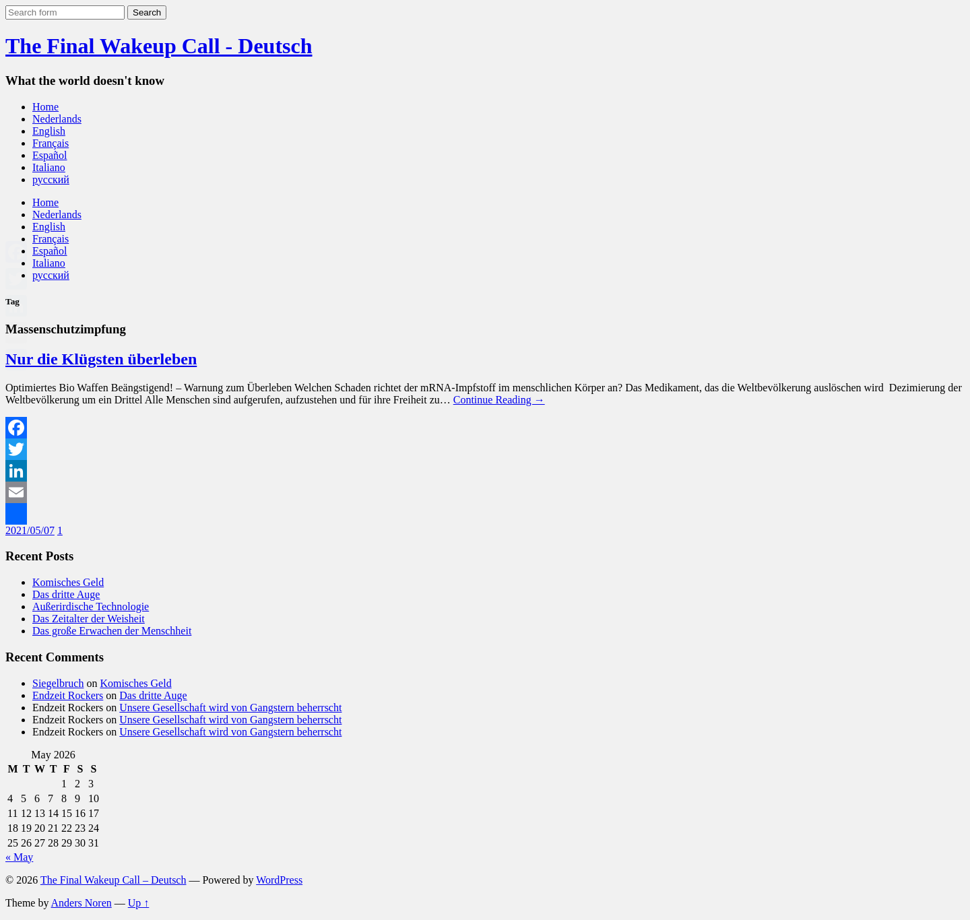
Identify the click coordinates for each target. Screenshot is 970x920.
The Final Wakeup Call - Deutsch (158, 46)
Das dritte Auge (66, 594)
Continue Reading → (499, 399)
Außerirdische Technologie (90, 606)
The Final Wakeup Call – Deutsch (113, 880)
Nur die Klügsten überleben (101, 359)
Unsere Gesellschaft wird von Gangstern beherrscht (230, 707)
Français (50, 143)
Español (49, 155)
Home (45, 106)
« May (19, 857)
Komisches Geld (68, 582)
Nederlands (57, 119)
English (48, 131)
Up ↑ (139, 903)
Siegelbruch (58, 683)
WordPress (279, 880)
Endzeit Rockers (67, 695)
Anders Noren (81, 903)
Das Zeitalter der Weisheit (88, 618)
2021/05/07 (30, 530)
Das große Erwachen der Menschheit (111, 630)
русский (50, 179)
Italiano (48, 167)
